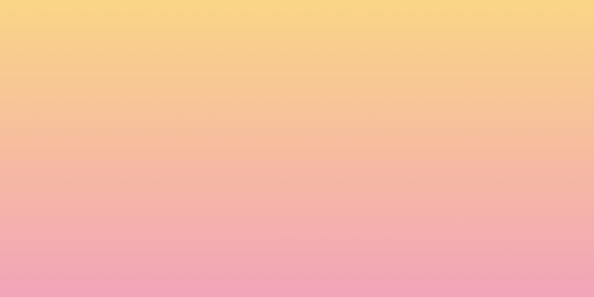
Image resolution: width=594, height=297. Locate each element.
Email (309, 175)
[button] (501, 14)
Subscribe (139, 241)
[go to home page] (93, 48)
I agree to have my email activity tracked (181, 221)
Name (128, 175)
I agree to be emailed (157, 210)
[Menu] (552, 14)
